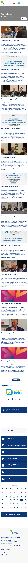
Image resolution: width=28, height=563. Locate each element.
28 (6, 492)
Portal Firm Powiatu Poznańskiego (10, 465)
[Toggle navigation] (25, 2)
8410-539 (15, 541)
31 (25, 507)
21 (14, 503)
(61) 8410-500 (8, 540)
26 (6, 507)
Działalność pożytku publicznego (14, 445)
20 (10, 503)
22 (17, 503)
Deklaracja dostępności (5, 552)
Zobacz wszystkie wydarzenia (14, 514)
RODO (2, 557)
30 (14, 492)
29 (10, 492)
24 (25, 503)
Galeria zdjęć (8, 478)
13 (10, 500)
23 (21, 503)
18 (2, 503)
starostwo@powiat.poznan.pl (6, 543)
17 (25, 500)
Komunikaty (8, 439)
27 (2, 492)
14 (14, 500)
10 (25, 496)
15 (17, 500)
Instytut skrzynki (9, 458)
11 (2, 500)
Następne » (16, 379)
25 (2, 507)
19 (6, 503)
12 (6, 500)
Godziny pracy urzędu (5, 549)
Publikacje (8, 472)
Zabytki (7, 452)
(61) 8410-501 (9, 541)
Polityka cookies (4, 554)
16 (21, 500)
